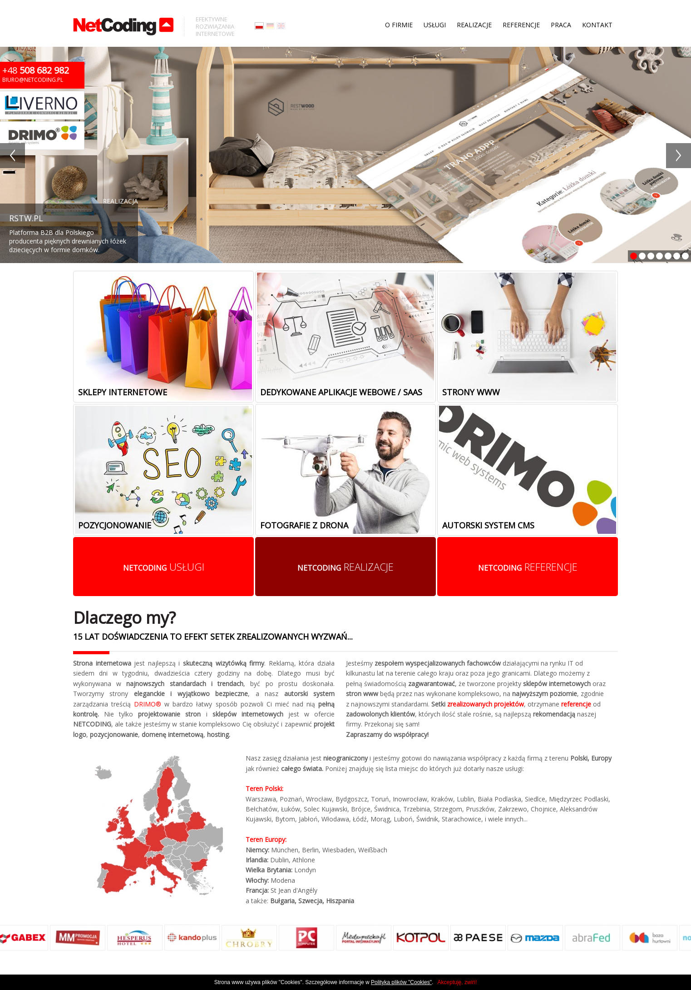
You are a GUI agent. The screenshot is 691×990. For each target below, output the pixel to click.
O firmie (399, 9)
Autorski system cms (488, 525)
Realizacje (474, 9)
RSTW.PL (26, 218)
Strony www (471, 392)
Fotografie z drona (304, 525)
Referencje (521, 9)
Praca (561, 9)
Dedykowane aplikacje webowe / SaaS (341, 392)
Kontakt (597, 9)
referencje (527, 566)
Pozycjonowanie (114, 525)
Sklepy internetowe (122, 392)
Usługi (435, 9)
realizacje (345, 566)
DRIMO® (147, 704)
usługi (163, 566)
